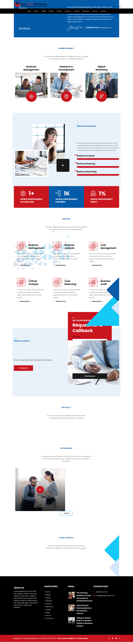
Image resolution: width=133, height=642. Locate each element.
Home (29, 11)
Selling (44, 11)
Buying (51, 11)
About (36, 11)
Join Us (95, 11)
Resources (86, 11)
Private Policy (82, 638)
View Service (25, 265)
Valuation (68, 11)
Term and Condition (66, 638)
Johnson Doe (91, 27)
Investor (77, 11)
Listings (59, 11)
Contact (103, 11)
